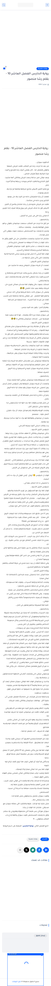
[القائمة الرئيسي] (47, 5)
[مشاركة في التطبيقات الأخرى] (20, 850)
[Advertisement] (25, 39)
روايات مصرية (42, 68)
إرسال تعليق (40, 935)
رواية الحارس (28, 826)
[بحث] (3, 5)
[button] (39, 850)
